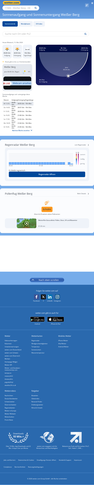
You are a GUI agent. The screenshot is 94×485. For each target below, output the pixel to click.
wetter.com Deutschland (13, 347)
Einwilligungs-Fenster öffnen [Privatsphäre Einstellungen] (46, 460)
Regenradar (36, 338)
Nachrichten (9, 395)
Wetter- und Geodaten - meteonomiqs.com (13, 367)
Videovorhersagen (11, 338)
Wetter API (8, 363)
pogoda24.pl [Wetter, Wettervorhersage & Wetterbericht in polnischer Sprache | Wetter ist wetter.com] (9, 381)
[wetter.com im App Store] (55, 318)
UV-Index (39, 21)
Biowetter (35, 395)
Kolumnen (8, 341)
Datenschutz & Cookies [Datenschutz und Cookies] (26, 460)
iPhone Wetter (63, 338)
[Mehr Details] (83, 191)
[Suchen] (57, 2)
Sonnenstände (10, 21)
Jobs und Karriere (9, 460)
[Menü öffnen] (91, 3)
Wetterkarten (37, 333)
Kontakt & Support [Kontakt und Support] (65, 460)
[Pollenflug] (87, 3)
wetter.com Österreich (12, 354)
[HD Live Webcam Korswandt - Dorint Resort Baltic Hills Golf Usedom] (17, 80)
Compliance (8, 467)
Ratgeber (35, 390)
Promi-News (9, 420)
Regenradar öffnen (47, 171)
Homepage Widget (11, 360)
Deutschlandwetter (11, 398)
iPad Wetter (62, 341)
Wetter (8, 333)
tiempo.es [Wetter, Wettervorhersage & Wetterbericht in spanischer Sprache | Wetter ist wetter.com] (8, 371)
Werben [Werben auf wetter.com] (7, 357)
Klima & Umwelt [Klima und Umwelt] (37, 407)
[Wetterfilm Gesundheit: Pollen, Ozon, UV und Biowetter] (47, 220)
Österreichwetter (11, 404)
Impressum (78, 460)
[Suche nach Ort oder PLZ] (41, 2)
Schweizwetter (10, 401)
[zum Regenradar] (82, 142)
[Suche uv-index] (85, 31)
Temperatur (36, 344)
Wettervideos (10, 390)
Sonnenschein (36, 347)
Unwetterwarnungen (12, 344)
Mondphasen (25, 21)
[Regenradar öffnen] (47, 171)
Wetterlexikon (9, 417)
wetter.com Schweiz (11, 350)
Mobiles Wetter (65, 333)
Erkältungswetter (37, 404)
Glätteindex (36, 398)
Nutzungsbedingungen (35, 467)
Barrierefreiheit (20, 467)
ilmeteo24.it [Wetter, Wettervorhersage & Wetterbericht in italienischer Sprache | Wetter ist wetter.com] (9, 378)
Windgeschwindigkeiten (40, 341)
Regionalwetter (10, 407)
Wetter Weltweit (10, 414)
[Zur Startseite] (12, 3)
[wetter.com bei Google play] (37, 318)
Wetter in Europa (10, 411)
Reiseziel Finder (37, 401)
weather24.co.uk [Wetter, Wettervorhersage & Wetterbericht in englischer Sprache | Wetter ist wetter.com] (10, 384)
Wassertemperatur (38, 350)
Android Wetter (64, 344)
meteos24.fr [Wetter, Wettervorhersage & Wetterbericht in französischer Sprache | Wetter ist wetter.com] (9, 375)
